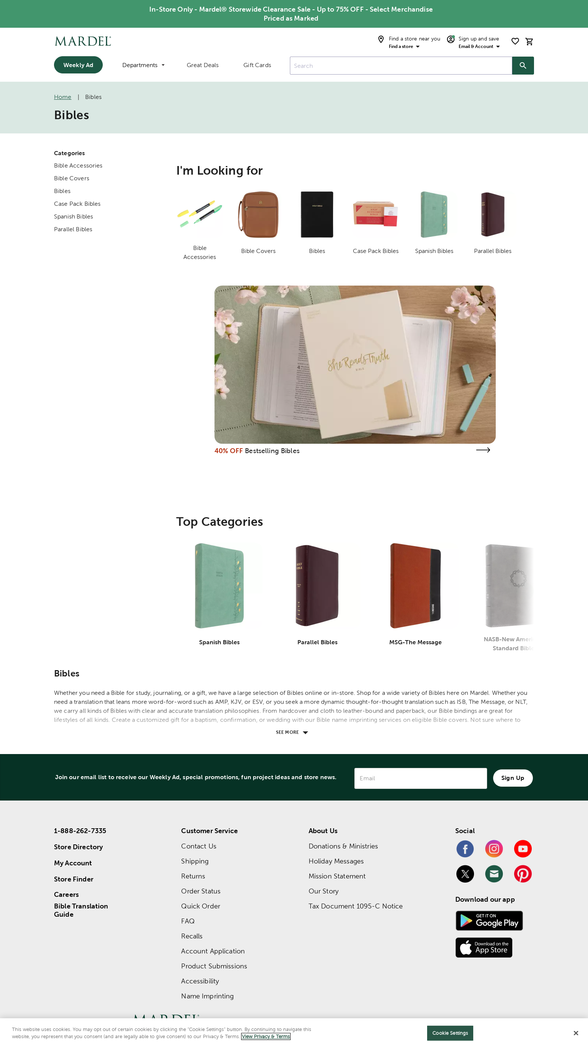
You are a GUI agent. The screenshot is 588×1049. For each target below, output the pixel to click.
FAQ (187, 921)
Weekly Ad (78, 64)
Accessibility (200, 981)
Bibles (62, 191)
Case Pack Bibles (77, 204)
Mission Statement (337, 876)
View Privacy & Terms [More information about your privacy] (266, 1036)
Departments (143, 65)
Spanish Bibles (73, 216)
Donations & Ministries (343, 846)
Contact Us (198, 846)
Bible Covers (71, 178)
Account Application (213, 951)
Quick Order (200, 906)
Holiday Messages (336, 861)
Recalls (191, 936)
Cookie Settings (450, 1033)
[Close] (576, 1033)
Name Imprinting (207, 996)
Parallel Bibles (73, 229)
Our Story (324, 891)
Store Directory (78, 847)
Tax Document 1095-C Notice (356, 906)
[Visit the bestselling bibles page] (483, 450)
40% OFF (228, 451)
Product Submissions (214, 966)
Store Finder (73, 879)
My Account (73, 863)
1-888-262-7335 (80, 831)
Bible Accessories (78, 165)
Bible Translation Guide (81, 910)
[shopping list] (515, 41)
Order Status (200, 891)
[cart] (529, 41)
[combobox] (401, 66)
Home (63, 97)
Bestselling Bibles (272, 451)
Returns (193, 876)
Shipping (194, 861)
